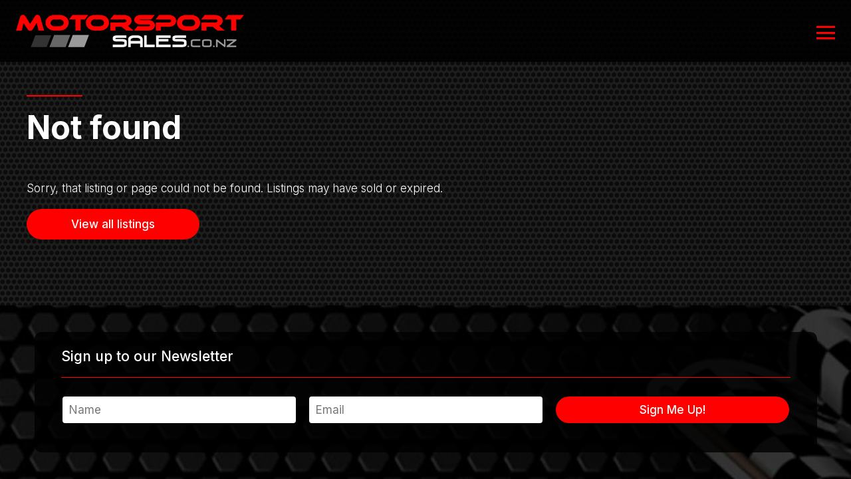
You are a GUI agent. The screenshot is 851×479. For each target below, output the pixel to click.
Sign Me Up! (672, 409)
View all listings (113, 224)
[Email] (426, 410)
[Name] (179, 410)
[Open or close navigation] (825, 32)
